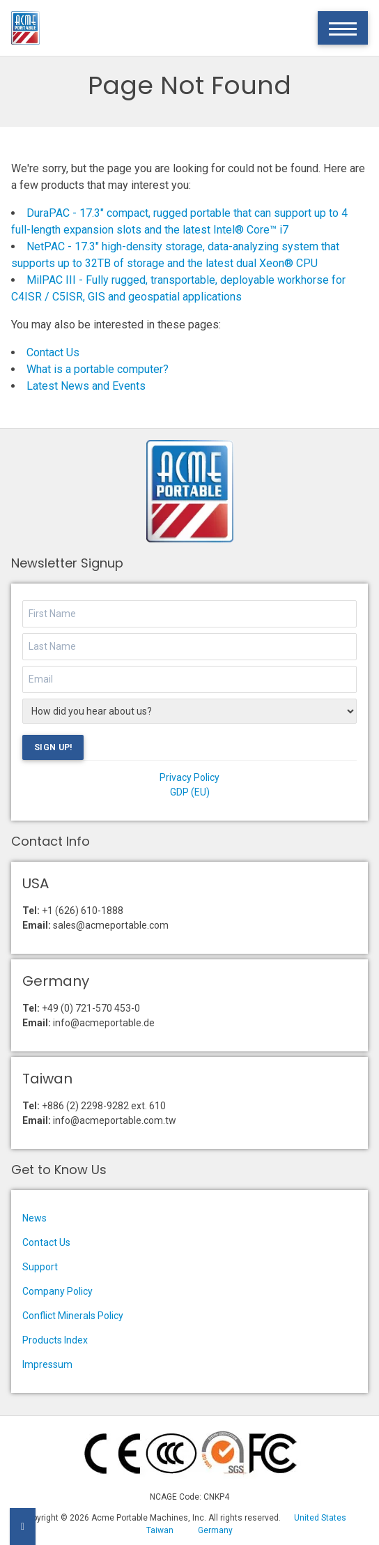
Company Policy (57, 1291)
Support (40, 1266)
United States (320, 1518)
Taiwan (159, 1530)
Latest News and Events (86, 386)
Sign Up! (53, 747)
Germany (215, 1530)
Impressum (47, 1364)
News (34, 1218)
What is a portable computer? (97, 369)
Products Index (55, 1340)
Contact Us (52, 352)
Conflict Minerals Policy (72, 1315)
